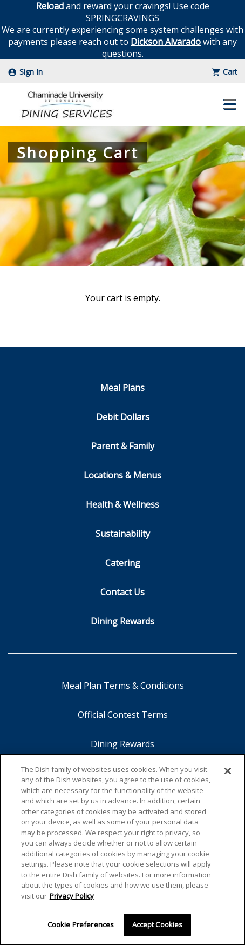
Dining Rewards (122, 621)
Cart (225, 71)
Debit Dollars (122, 417)
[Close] (228, 771)
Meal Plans (122, 388)
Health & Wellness (122, 504)
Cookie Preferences (80, 925)
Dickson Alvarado (166, 42)
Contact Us (122, 592)
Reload (50, 6)
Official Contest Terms (123, 715)
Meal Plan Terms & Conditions (123, 685)
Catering (122, 563)
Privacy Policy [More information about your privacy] (72, 896)
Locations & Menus (122, 475)
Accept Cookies (157, 925)
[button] (229, 104)
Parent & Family (122, 446)
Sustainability (123, 534)
